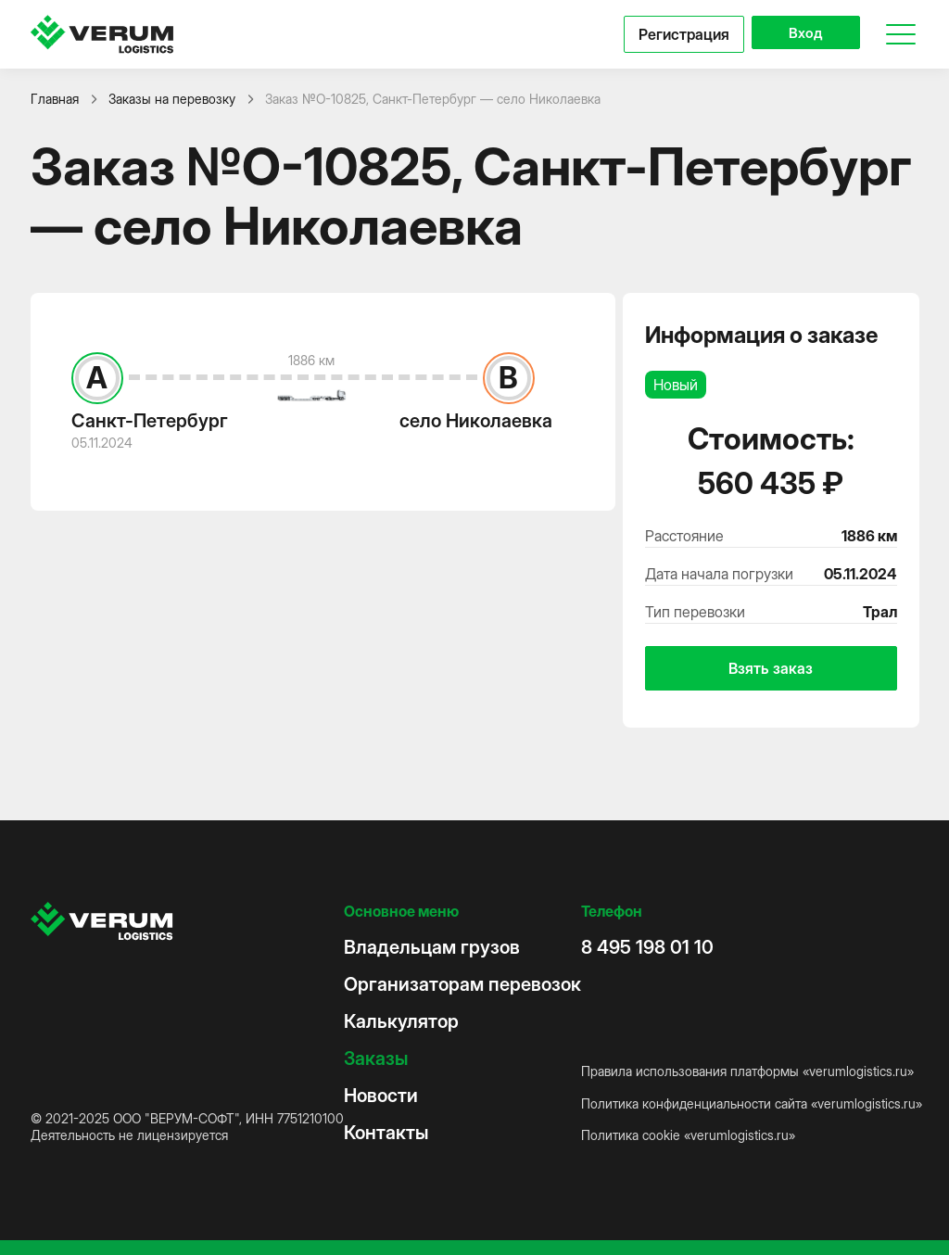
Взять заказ (770, 668)
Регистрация (671, 34)
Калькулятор (401, 1021)
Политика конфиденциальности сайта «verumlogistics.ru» (751, 1103)
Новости (381, 1095)
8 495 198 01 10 (647, 947)
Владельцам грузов (432, 947)
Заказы (376, 1058)
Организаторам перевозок (462, 984)
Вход (799, 34)
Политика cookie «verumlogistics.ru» (688, 1135)
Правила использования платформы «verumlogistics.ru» (747, 1071)
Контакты (386, 1133)
